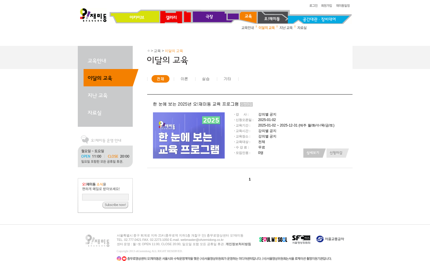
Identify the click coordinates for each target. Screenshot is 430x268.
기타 (227, 78)
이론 (184, 78)
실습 (205, 78)
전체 (160, 78)
